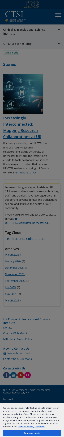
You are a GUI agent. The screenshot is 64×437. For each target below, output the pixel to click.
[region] (32, 420)
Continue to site (32, 433)
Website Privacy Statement (31, 426)
